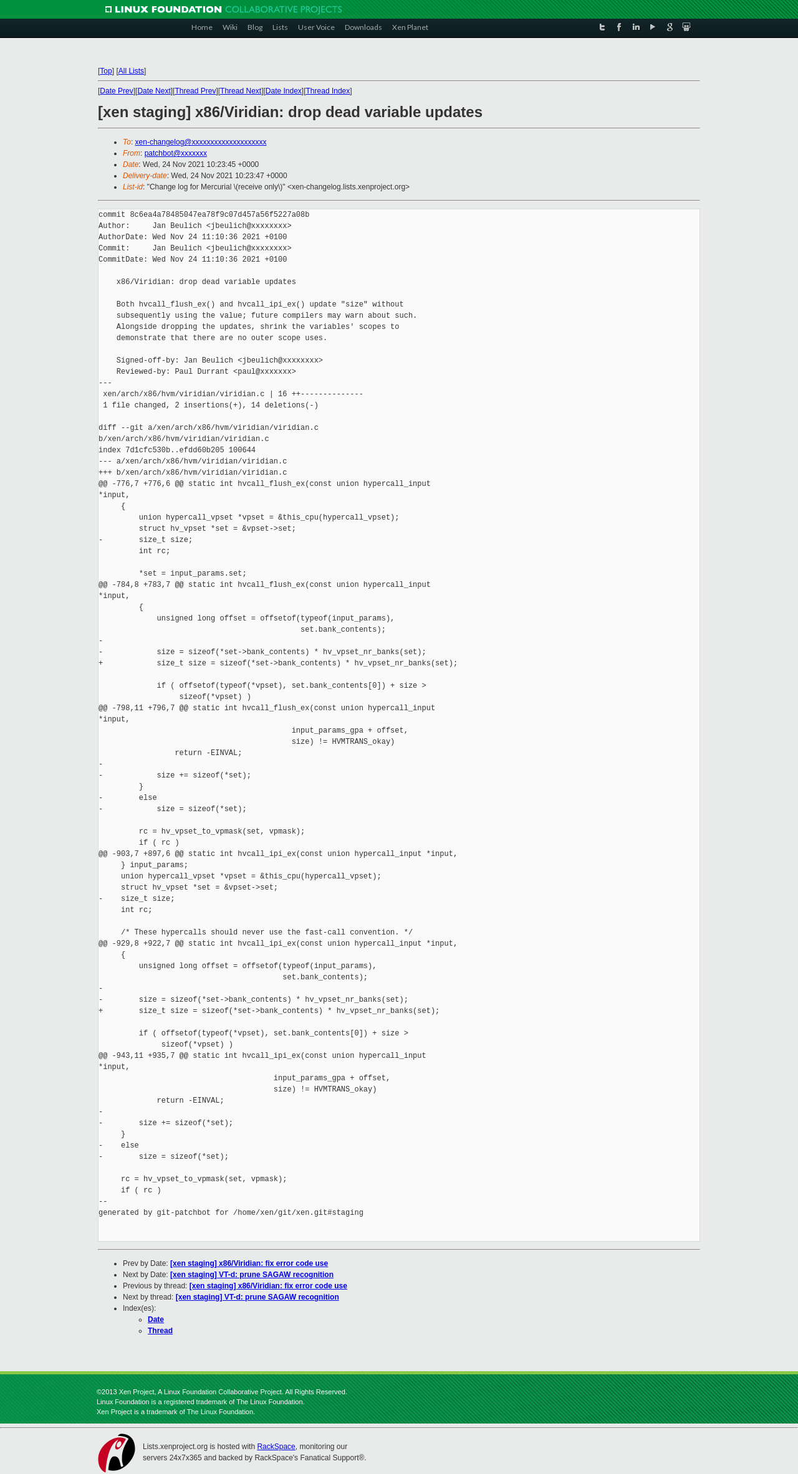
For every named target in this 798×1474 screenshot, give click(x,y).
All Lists (131, 71)
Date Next (153, 91)
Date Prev (116, 91)
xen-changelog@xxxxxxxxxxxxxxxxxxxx (201, 142)
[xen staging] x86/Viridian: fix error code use (249, 1263)
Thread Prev (195, 91)
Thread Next (240, 91)
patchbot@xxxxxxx (176, 153)
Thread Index (328, 91)
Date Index (284, 91)
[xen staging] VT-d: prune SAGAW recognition (252, 1274)
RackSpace (276, 1446)
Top (106, 71)
